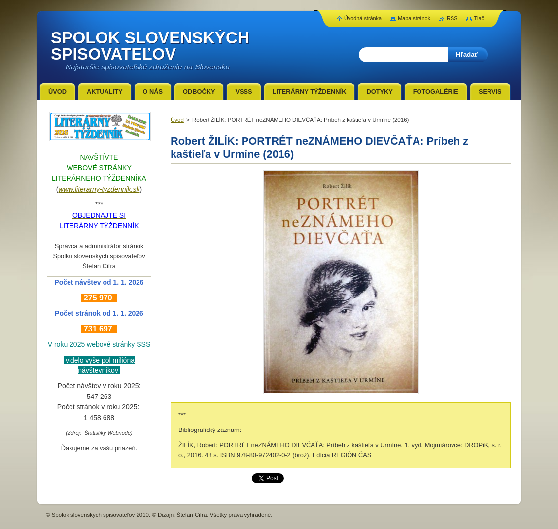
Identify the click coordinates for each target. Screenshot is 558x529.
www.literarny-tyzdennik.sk (99, 189)
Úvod (177, 120)
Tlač (479, 18)
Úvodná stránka (363, 18)
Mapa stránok (414, 18)
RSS (452, 18)
